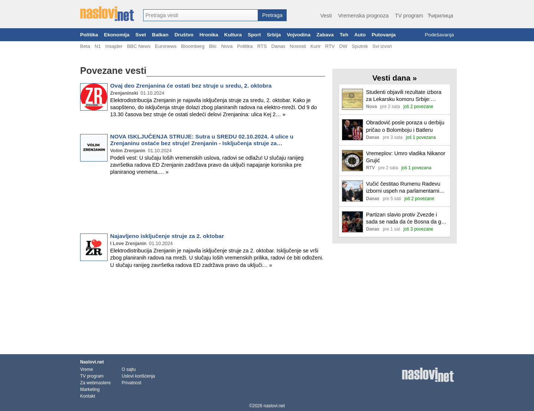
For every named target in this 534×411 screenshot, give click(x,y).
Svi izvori (382, 46)
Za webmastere (95, 382)
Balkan (160, 34)
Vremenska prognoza (363, 16)
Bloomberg (192, 46)
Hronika (209, 34)
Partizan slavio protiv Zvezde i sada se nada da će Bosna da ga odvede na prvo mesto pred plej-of (406, 218)
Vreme (86, 369)
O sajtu (129, 369)
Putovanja (384, 34)
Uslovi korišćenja (138, 376)
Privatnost (131, 382)
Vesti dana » (394, 78)
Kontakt (87, 396)
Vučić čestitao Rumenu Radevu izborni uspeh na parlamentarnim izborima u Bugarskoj (405, 188)
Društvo (183, 34)
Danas (278, 46)
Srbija (274, 34)
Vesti (326, 16)
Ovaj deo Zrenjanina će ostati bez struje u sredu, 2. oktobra (190, 85)
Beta (85, 46)
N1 (98, 46)
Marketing (90, 389)
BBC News (138, 46)
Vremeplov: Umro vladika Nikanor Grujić (405, 156)
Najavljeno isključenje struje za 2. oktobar (167, 236)
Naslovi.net (92, 362)
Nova (227, 46)
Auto (360, 34)
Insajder (114, 46)
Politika (89, 34)
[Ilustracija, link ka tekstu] (352, 100)
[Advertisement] (202, 206)
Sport (254, 34)
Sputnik (360, 46)
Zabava (325, 34)
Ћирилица (440, 16)
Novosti (298, 46)
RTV (330, 46)
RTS (262, 46)
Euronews (166, 46)
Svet (140, 34)
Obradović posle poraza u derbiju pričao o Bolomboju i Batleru (405, 126)
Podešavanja (439, 34)
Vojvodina (298, 34)
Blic (213, 46)
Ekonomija (116, 34)
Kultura (233, 34)
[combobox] (200, 15)
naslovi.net (274, 405)
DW (343, 46)
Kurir (315, 46)
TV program (409, 16)
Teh (344, 34)
